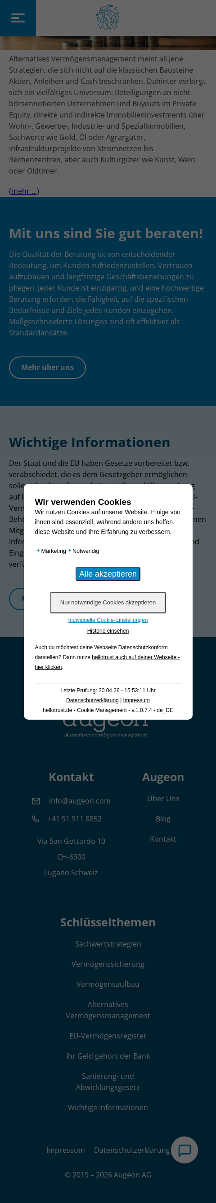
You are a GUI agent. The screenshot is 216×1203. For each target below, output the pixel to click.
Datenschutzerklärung (92, 700)
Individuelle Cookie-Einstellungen (108, 620)
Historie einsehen (108, 631)
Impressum (136, 700)
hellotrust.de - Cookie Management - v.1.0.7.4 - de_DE (108, 710)
